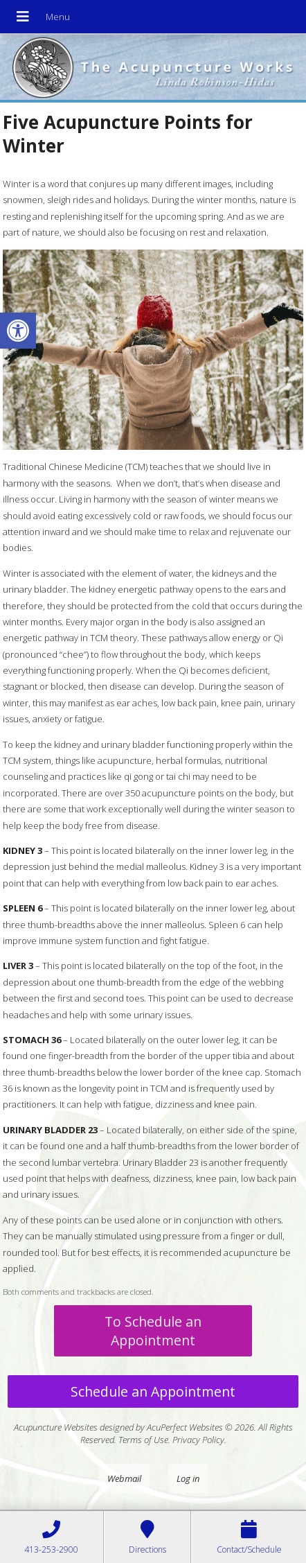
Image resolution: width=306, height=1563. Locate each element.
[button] (18, 331)
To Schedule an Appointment (153, 1331)
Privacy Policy (198, 1439)
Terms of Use (143, 1439)
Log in (188, 1478)
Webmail (124, 1478)
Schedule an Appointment (153, 1391)
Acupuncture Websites (56, 1427)
